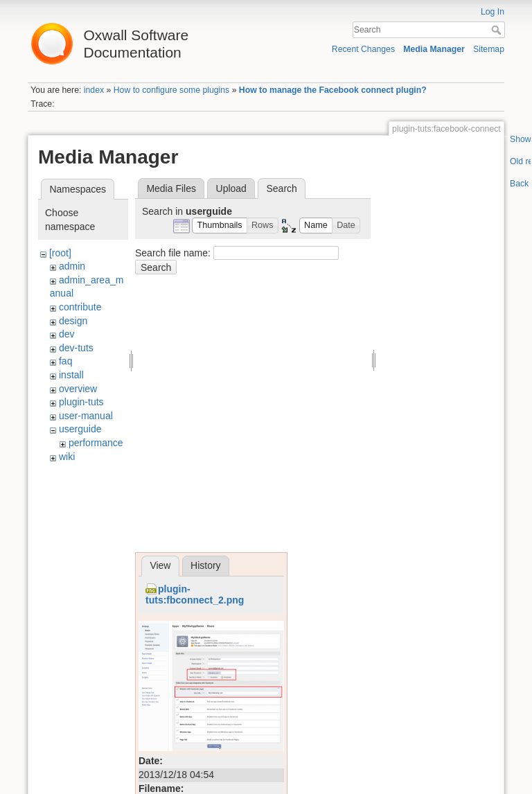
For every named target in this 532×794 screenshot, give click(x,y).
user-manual (86, 415)
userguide (80, 428)
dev (67, 333)
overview (78, 388)
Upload (231, 188)
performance (96, 442)
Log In (492, 12)
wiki (67, 456)
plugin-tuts (81, 401)
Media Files (171, 188)
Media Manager (434, 49)
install (71, 374)
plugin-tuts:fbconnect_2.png (194, 594)
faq (65, 361)
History (205, 565)
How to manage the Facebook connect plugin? (333, 90)
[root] (60, 252)
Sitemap (488, 49)
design (73, 320)
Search (497, 30)
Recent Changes (363, 49)
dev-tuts (76, 347)
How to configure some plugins (172, 90)
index (94, 90)
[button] (219, 225)
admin (72, 266)
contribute (80, 306)
